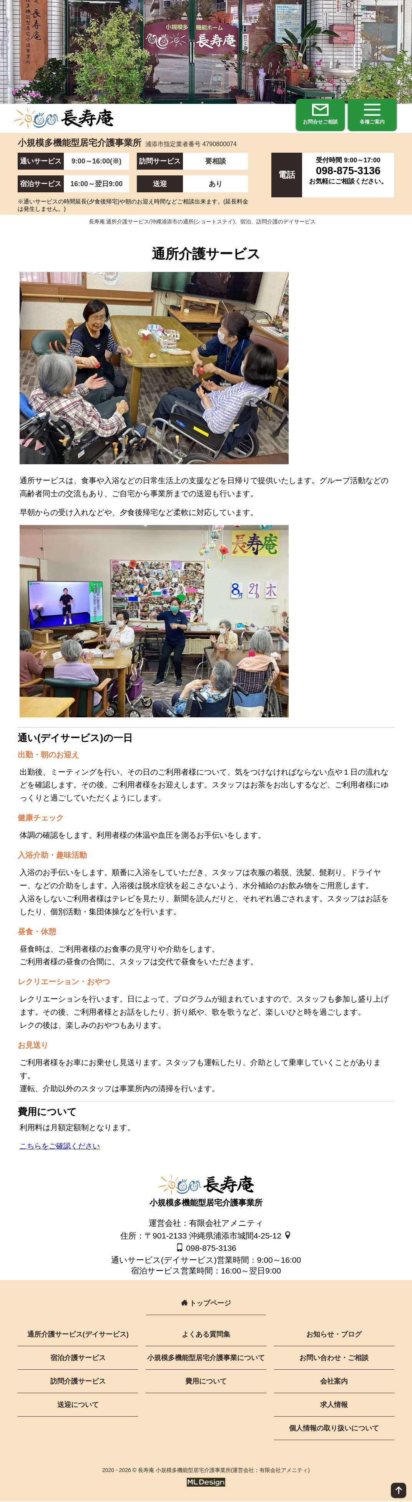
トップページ (206, 1304)
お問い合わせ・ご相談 (334, 1358)
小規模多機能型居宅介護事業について (206, 1358)
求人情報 (334, 1405)
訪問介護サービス (78, 1382)
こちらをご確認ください (62, 1147)
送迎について (78, 1405)
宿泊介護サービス (78, 1358)
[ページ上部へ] (398, 1490)
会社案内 (334, 1382)
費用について (206, 1382)
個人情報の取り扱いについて (334, 1429)
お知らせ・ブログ (334, 1335)
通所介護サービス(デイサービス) (78, 1335)
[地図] (288, 1236)
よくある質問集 (206, 1335)
